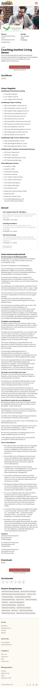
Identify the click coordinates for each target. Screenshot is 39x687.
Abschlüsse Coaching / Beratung (10, 591)
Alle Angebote (7, 246)
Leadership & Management (17, 602)
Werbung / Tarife (6, 678)
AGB (3, 562)
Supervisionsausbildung (26, 610)
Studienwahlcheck (6, 645)
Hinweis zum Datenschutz (19, 70)
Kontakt (3, 671)
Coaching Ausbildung (7, 597)
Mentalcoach (20, 605)
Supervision (15, 610)
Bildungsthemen (6, 628)
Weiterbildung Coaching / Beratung (25, 613)
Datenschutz (5, 661)
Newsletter (4, 626)
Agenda (3, 633)
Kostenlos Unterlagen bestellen (19, 67)
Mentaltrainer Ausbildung (24, 607)
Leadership (5, 602)
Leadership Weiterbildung (9, 605)
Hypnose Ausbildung (31, 599)
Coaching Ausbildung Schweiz (23, 597)
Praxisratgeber (5, 642)
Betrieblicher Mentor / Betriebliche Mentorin (14, 594)
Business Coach (31, 594)
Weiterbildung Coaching (8, 613)
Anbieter (3, 630)
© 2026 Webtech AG (7, 684)
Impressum (4, 657)
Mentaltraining (6, 610)
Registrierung (5, 673)
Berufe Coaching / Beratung (28, 591)
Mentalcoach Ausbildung (8, 607)
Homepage (24, 40)
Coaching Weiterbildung (8, 599)
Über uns (4, 654)
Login (2, 675)
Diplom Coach (20, 599)
